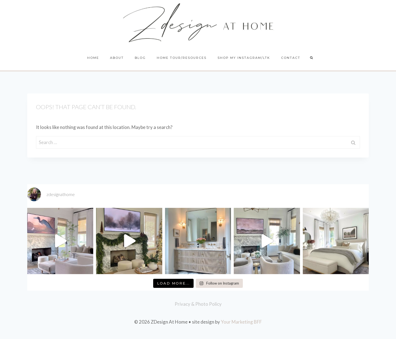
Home (93, 58)
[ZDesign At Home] (198, 22)
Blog (140, 58)
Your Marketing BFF (241, 322)
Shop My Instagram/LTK (244, 58)
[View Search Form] (312, 58)
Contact (290, 58)
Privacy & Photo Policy (198, 304)
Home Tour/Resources (182, 58)
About (117, 58)
